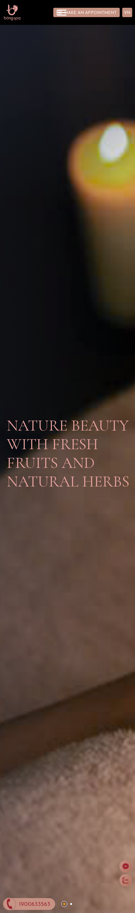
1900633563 (34, 904)
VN (127, 13)
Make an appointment (90, 13)
